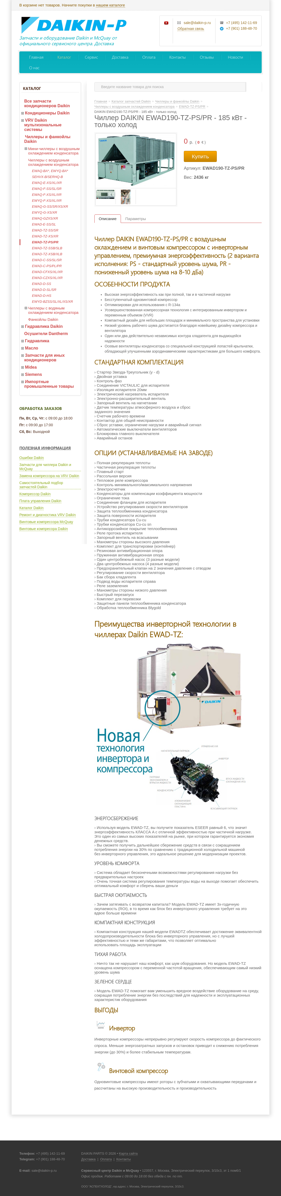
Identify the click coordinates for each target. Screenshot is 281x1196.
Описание (108, 218)
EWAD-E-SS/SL (44, 224)
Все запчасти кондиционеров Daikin (47, 103)
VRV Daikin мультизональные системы (43, 125)
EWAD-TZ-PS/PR (45, 242)
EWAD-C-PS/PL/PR (47, 266)
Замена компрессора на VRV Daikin (49, 476)
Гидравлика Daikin (44, 326)
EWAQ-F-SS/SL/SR (47, 189)
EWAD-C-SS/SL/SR (47, 260)
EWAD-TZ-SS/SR (45, 230)
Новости (235, 57)
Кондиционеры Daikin (47, 113)
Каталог (64, 57)
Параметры (135, 218)
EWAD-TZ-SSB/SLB (47, 248)
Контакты (177, 57)
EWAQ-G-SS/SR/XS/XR (50, 206)
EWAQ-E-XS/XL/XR (47, 183)
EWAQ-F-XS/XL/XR (47, 195)
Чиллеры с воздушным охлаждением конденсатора (53, 162)
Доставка (120, 57)
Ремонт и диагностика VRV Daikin (47, 515)
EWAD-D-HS (41, 296)
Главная (36, 57)
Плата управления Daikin (40, 501)
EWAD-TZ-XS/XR (45, 236)
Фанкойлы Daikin (43, 319)
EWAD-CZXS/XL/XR (47, 278)
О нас (34, 67)
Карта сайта (128, 1153)
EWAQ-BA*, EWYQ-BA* (50, 171)
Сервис (91, 57)
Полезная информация (45, 448)
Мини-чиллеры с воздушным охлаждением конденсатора (54, 150)
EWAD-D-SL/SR (44, 290)
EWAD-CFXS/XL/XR (47, 272)
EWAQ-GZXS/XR (45, 218)
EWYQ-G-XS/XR (44, 212)
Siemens (33, 374)
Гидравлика (37, 341)
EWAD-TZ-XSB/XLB (47, 254)
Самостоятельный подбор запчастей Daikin (41, 485)
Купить (200, 156)
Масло (31, 348)
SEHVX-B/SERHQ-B (47, 177)
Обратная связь (190, 29)
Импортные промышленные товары (49, 384)
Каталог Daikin (31, 508)
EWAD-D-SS (41, 284)
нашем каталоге (110, 5)
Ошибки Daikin (31, 458)
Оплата (148, 57)
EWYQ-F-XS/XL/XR (47, 201)
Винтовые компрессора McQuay (46, 522)
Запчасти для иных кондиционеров (44, 357)
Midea (31, 367)
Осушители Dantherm (46, 333)
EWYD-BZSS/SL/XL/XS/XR (52, 302)
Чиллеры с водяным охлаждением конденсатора (53, 310)
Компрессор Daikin (35, 494)
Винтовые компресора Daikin (43, 529)
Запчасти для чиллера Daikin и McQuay (45, 467)
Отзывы (207, 57)
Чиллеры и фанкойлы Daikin (47, 139)
